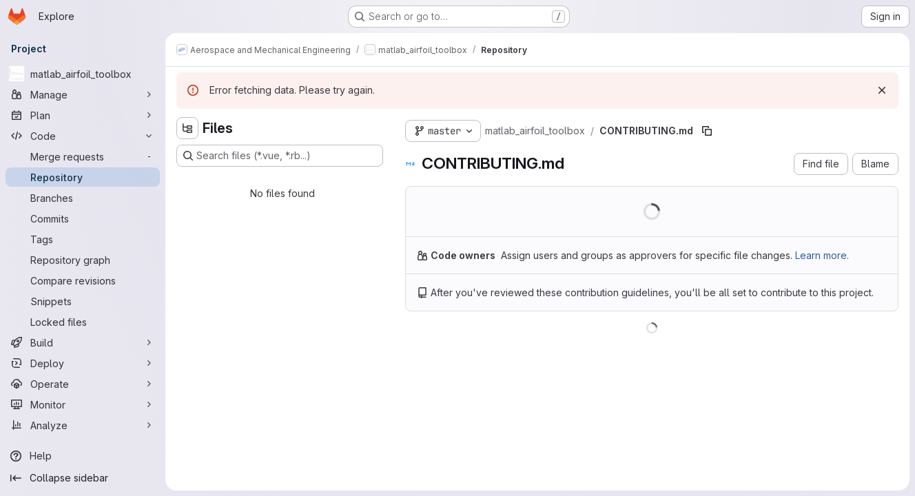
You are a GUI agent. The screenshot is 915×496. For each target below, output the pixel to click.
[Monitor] (83, 404)
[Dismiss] (882, 90)
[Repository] (83, 177)
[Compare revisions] (83, 280)
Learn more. (822, 255)
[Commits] (83, 218)
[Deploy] (83, 363)
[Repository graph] (83, 259)
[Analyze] (83, 425)
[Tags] (83, 239)
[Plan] (83, 115)
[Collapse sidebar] (83, 478)
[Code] (83, 135)
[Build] (83, 342)
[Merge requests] (83, 156)
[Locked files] (83, 321)
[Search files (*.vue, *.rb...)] (279, 156)
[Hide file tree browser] (187, 128)
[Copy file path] (707, 131)
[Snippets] (83, 301)
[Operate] (83, 383)
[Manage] (83, 94)
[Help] (83, 456)
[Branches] (83, 197)
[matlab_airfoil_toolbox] (83, 73)
